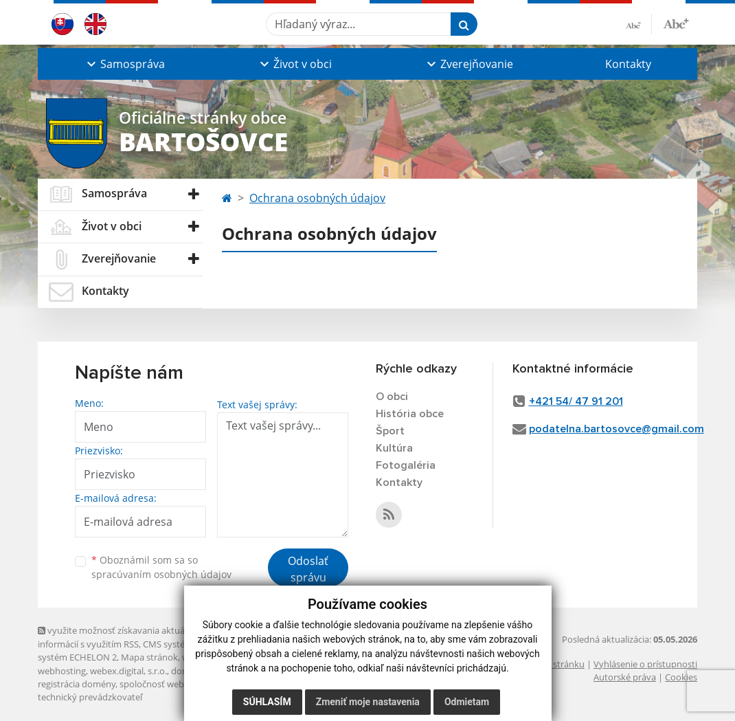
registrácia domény (76, 684)
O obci (392, 396)
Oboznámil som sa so (161, 567)
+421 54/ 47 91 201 (576, 401)
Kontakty (628, 63)
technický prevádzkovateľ (90, 697)
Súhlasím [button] (267, 701)
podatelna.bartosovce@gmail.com (616, 428)
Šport (390, 430)
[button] (124, 64)
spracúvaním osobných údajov (161, 574)
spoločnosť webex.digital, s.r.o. (182, 684)
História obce (410, 413)
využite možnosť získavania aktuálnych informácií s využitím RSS (122, 637)
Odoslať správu (308, 569)
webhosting (62, 671)
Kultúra (394, 448)
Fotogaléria (406, 465)
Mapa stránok (149, 657)
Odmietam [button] (466, 701)
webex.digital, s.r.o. (128, 671)
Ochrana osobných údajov (317, 198)
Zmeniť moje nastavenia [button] (368, 701)
